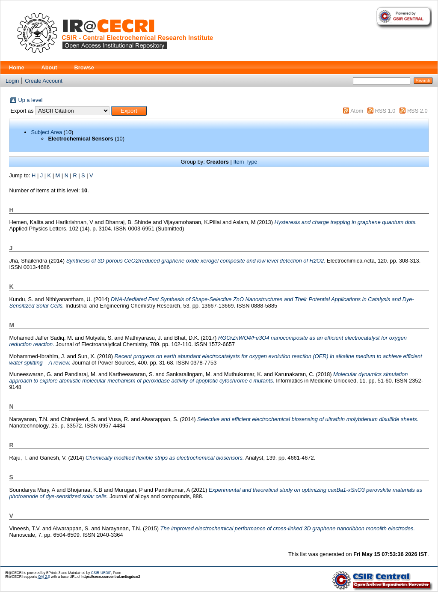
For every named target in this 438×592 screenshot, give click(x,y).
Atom (356, 111)
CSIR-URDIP (101, 573)
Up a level (30, 100)
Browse (84, 67)
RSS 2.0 (417, 111)
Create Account (43, 81)
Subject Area (46, 132)
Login (12, 81)
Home (16, 67)
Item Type (245, 161)
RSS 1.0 (385, 111)
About (49, 67)
